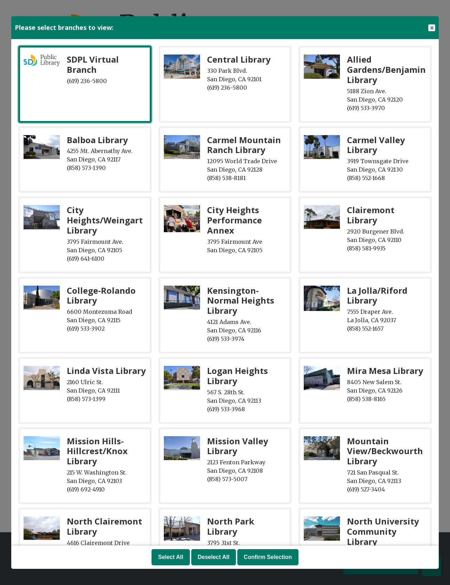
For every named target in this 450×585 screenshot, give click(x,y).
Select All (170, 557)
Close (431, 28)
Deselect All (213, 557)
